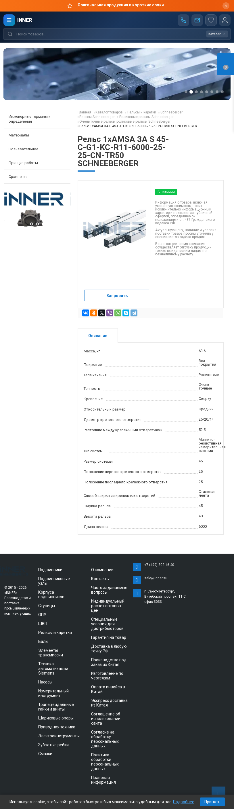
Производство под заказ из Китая (108, 662)
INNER (24, 20)
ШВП (42, 623)
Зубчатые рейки (53, 744)
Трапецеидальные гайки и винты (56, 706)
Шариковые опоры (56, 718)
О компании (102, 569)
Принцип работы (23, 163)
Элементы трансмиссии (50, 652)
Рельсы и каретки (55, 632)
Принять (212, 801)
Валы (43, 641)
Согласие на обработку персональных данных (105, 739)
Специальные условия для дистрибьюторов (107, 624)
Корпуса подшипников (51, 594)
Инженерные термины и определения (30, 119)
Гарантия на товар (108, 637)
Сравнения (18, 176)
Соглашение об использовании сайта (105, 719)
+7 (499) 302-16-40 (159, 565)
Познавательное (23, 149)
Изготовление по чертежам (107, 675)
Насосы (45, 682)
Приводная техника (56, 727)
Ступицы (46, 605)
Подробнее (183, 801)
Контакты (100, 578)
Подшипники (50, 569)
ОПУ (42, 614)
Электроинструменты (59, 736)
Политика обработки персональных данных (105, 762)
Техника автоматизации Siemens (53, 668)
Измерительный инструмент (53, 693)
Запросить (117, 295)
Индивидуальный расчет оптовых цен (107, 606)
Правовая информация (103, 780)
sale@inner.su (155, 578)
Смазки (45, 753)
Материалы (19, 135)
